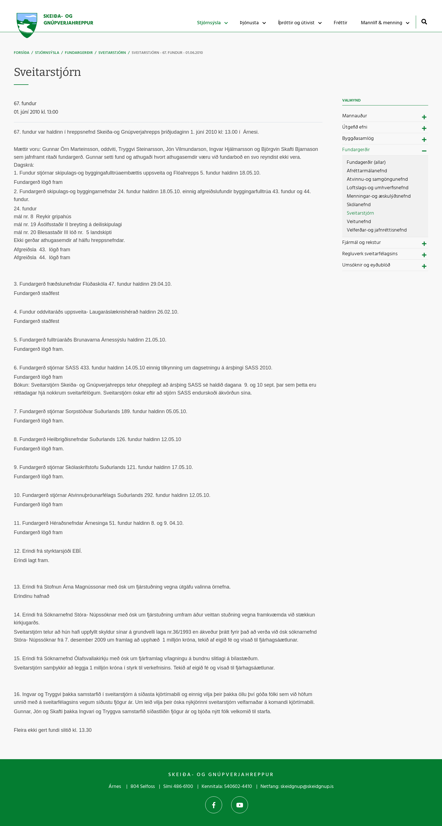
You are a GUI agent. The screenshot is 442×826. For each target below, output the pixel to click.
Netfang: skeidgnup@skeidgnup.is (296, 787)
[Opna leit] (424, 21)
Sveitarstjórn (112, 53)
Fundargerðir (79, 53)
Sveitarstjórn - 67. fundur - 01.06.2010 (167, 53)
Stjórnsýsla (47, 53)
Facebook (213, 804)
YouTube (239, 804)
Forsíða (21, 53)
